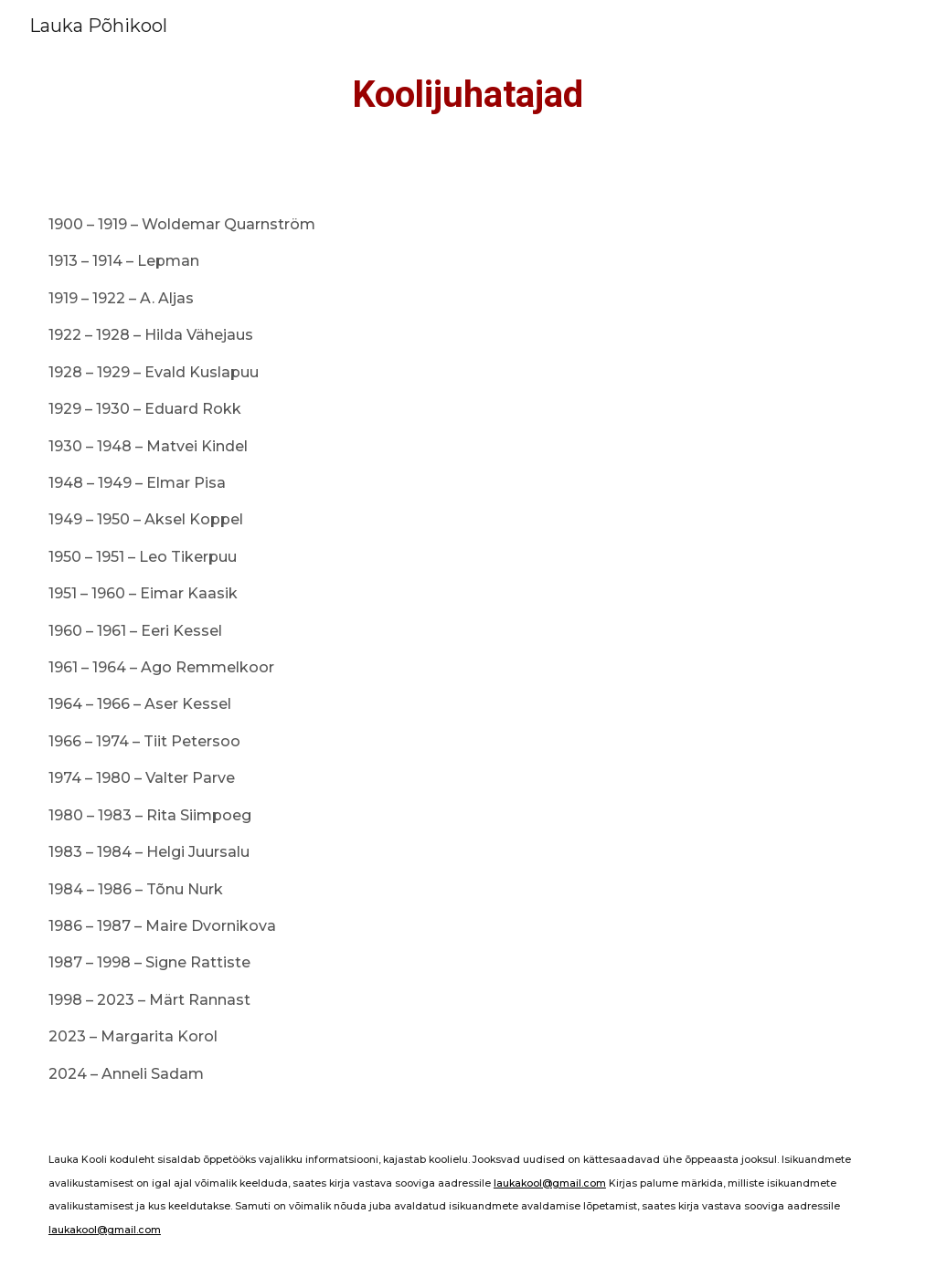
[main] (468, 95)
